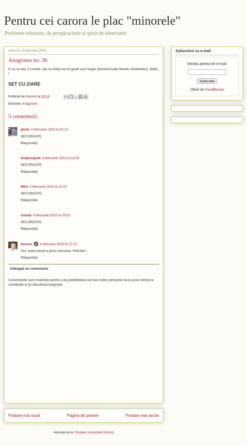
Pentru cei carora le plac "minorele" (92, 20)
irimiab (26, 215)
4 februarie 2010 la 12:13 (48, 186)
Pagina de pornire (83, 415)
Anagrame (29, 103)
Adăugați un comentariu (29, 268)
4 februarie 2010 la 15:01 (51, 215)
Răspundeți (29, 143)
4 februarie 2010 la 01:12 (49, 129)
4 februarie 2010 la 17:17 (58, 244)
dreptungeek (31, 158)
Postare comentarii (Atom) (94, 432)
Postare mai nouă (24, 415)
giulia (25, 129)
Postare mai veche (142, 415)
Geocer (26, 244)
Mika (24, 186)
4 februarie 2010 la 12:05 (61, 158)
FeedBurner (214, 89)
